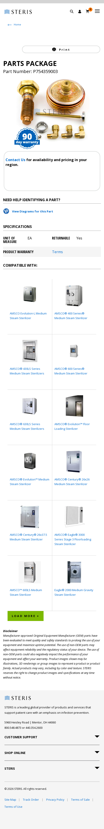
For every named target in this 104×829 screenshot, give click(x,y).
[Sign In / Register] (79, 11)
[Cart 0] (88, 11)
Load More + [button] (25, 616)
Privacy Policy (55, 800)
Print (64, 50)
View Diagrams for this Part (32, 211)
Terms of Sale (80, 800)
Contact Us (16, 159)
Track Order (31, 800)
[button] (74, 16)
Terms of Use (13, 807)
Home (17, 24)
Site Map (10, 800)
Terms (57, 252)
